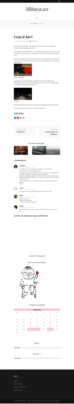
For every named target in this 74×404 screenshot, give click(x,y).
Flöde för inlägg (18, 384)
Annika (21, 206)
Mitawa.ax (37, 8)
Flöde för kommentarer (20, 387)
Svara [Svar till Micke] (58, 196)
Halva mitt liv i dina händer (20, 152)
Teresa (21, 188)
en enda (44, 104)
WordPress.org (18, 390)
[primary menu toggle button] (37, 18)
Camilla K (22, 166)
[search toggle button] (59, 1)
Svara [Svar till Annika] (58, 206)
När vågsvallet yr (37, 153)
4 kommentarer (35, 41)
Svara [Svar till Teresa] (58, 188)
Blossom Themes (45, 401)
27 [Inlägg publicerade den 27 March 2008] (37, 329)
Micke (21, 196)
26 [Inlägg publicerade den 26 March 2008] (30, 329)
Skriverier (17, 33)
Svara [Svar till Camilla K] (58, 166)
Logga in (16, 381)
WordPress (56, 401)
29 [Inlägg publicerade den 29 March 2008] (50, 329)
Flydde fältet (50, 153)
